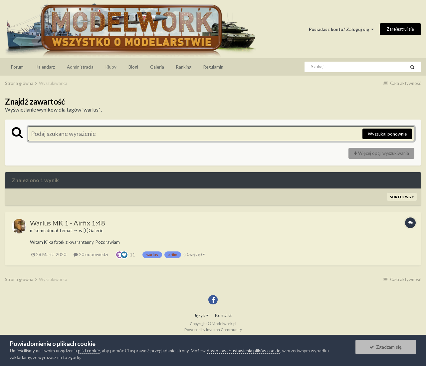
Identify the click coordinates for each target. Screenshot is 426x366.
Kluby (111, 67)
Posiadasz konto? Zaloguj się (341, 29)
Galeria (157, 67)
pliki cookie (89, 350)
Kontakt (223, 315)
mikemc (38, 230)
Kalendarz (45, 67)
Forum (17, 67)
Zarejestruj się (400, 29)
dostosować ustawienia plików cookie (243, 350)
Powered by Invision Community (213, 329)
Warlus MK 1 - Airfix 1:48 (67, 223)
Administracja (80, 67)
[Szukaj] (340, 67)
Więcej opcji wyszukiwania (381, 153)
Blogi (133, 67)
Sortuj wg (402, 197)
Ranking (183, 67)
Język (201, 315)
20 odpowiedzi (91, 254)
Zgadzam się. (385, 347)
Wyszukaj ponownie (387, 134)
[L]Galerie (94, 230)
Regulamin (213, 67)
